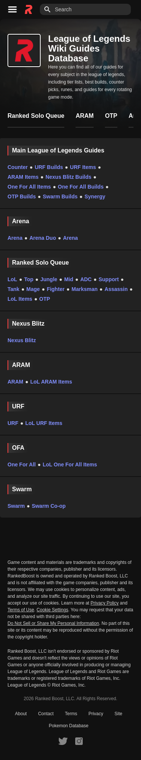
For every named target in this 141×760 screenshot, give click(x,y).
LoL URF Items (43, 423)
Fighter (55, 289)
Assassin (116, 289)
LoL (12, 279)
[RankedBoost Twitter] (62, 741)
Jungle (48, 279)
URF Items (83, 167)
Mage (33, 289)
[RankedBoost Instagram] (79, 741)
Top (28, 279)
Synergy (95, 196)
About (21, 713)
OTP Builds (22, 196)
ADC (85, 279)
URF (13, 423)
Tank (14, 289)
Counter (18, 167)
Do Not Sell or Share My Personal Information (53, 623)
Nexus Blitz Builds (68, 177)
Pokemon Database (68, 725)
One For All (22, 464)
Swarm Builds (60, 196)
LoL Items (20, 299)
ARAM (15, 382)
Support (109, 279)
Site (119, 713)
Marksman (84, 289)
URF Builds (49, 167)
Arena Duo (42, 238)
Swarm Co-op (48, 506)
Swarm (16, 506)
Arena (15, 238)
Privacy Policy (105, 603)
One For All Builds (81, 187)
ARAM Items (23, 177)
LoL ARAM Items (51, 382)
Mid (68, 279)
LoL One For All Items (69, 464)
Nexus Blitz (22, 340)
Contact (45, 713)
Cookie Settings (52, 609)
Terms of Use (21, 609)
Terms (71, 713)
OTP (44, 299)
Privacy (95, 713)
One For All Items (29, 187)
